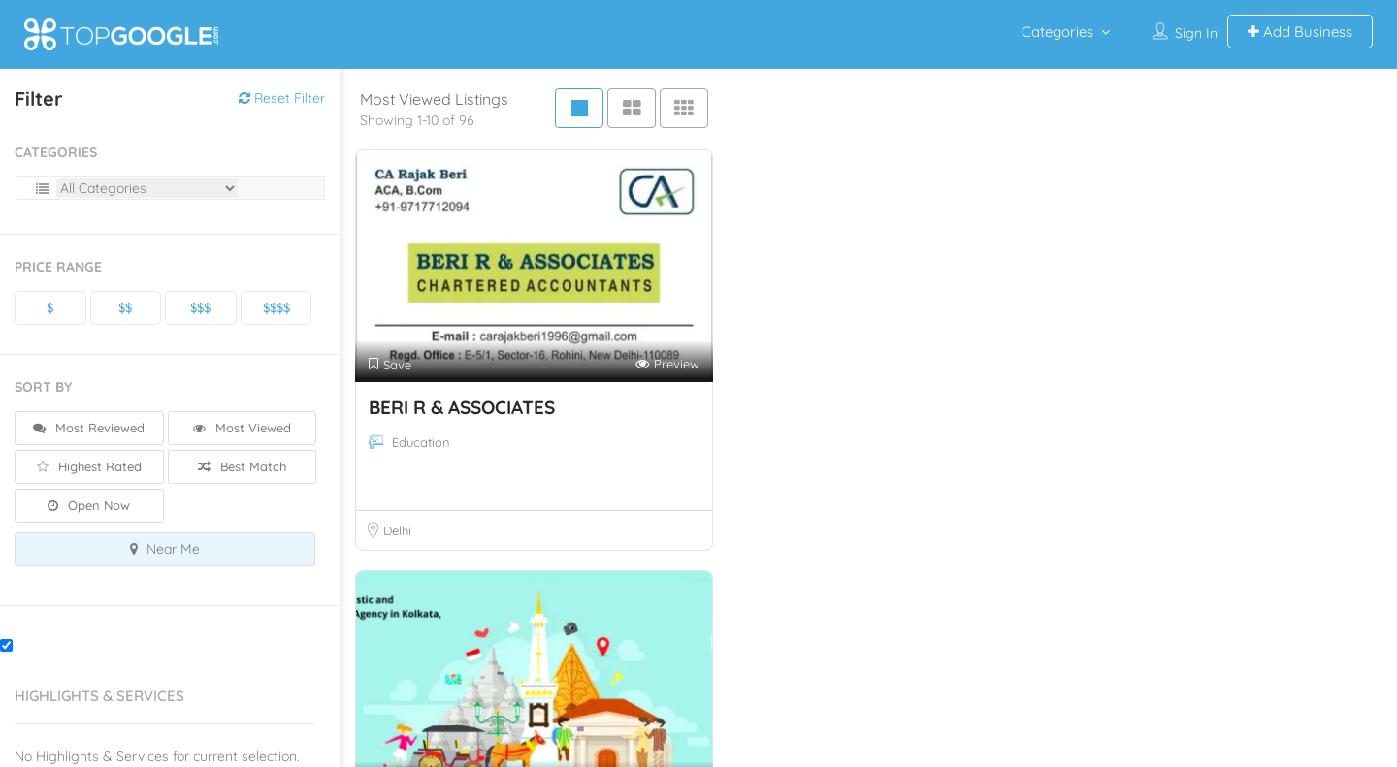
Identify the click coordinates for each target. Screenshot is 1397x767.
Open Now (89, 505)
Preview (667, 364)
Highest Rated (89, 466)
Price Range (58, 266)
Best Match (242, 466)
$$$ (200, 307)
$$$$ (276, 307)
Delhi (397, 530)
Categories (1057, 31)
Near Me (165, 549)
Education (421, 442)
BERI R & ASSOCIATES (462, 407)
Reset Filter (282, 98)
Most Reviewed (89, 427)
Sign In (1196, 33)
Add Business (1300, 31)
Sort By (43, 387)
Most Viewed (242, 427)
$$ (125, 307)
